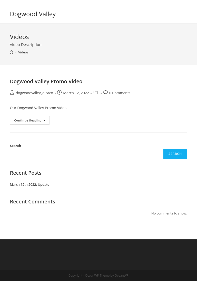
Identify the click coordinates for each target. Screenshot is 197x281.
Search (15, 145)
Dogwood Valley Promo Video (46, 81)
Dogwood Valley (33, 14)
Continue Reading (32, 121)
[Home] (11, 52)
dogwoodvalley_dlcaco (34, 92)
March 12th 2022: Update (29, 184)
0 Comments (120, 92)
